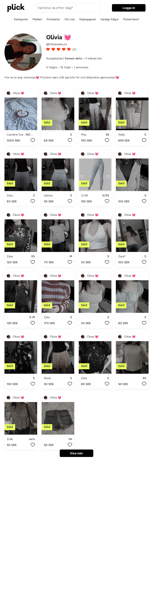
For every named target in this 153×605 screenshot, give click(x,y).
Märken (37, 19)
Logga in (129, 8)
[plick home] (16, 7)
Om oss (69, 19)
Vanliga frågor (109, 19)
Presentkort (131, 19)
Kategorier (21, 19)
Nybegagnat (87, 19)
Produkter (53, 19)
